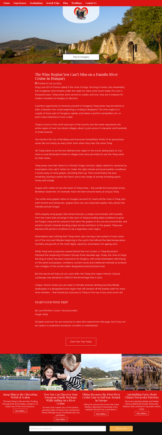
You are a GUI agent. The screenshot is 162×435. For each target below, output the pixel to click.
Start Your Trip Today (81, 341)
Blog (65, 3)
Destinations (36, 3)
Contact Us (91, 3)
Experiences (20, 3)
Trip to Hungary (81, 57)
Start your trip (121, 429)
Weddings (77, 3)
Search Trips (52, 3)
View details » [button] (20, 411)
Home (7, 3)
